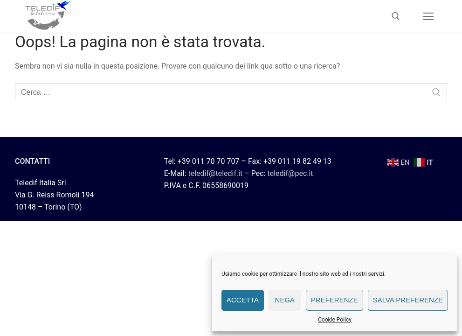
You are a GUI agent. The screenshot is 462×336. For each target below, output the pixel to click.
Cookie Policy (335, 319)
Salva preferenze (408, 300)
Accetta (243, 300)
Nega (285, 300)
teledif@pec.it (290, 173)
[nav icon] (428, 16)
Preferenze (334, 300)
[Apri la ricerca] (396, 16)
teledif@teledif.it (215, 173)
